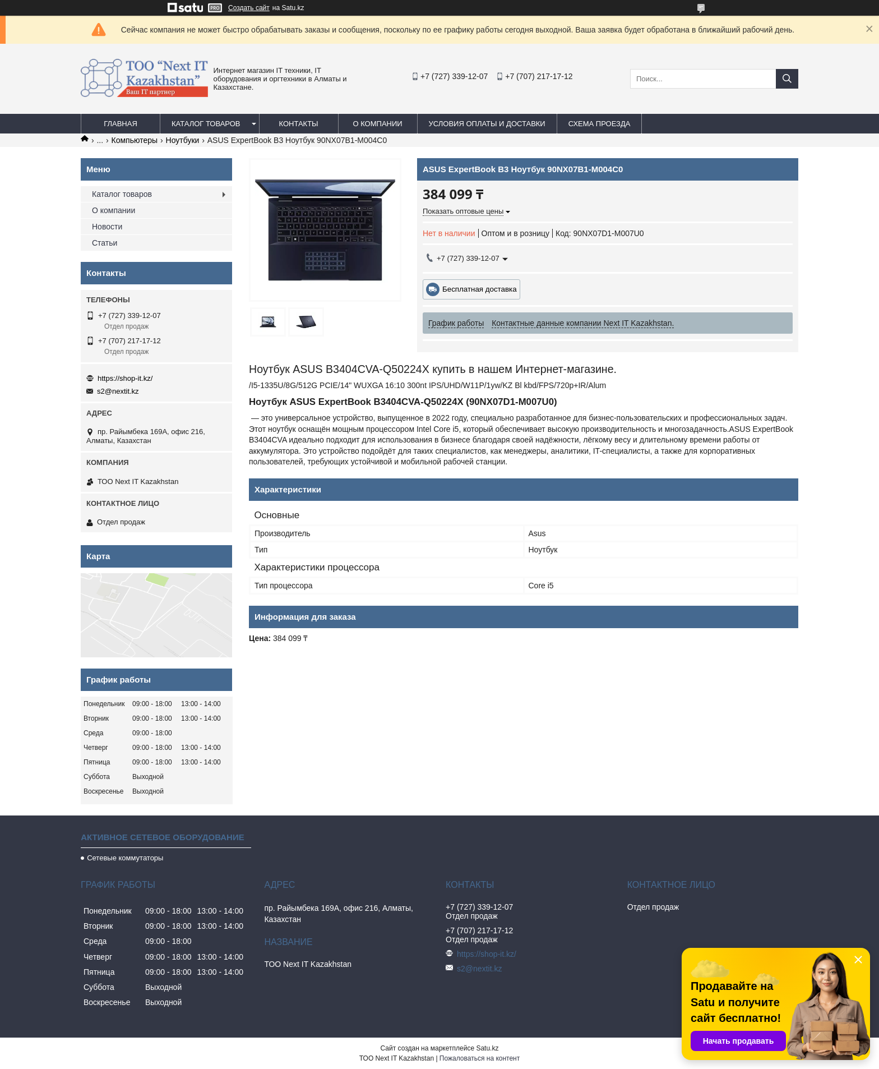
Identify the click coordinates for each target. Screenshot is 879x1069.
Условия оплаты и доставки (487, 123)
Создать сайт (249, 8)
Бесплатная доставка (479, 289)
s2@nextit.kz (118, 391)
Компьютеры (135, 140)
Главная (120, 123)
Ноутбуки (183, 140)
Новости (107, 226)
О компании (377, 123)
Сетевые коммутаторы (125, 858)
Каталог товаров (206, 123)
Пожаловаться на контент (480, 1058)
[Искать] (787, 79)
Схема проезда (599, 123)
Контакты (298, 123)
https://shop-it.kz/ (125, 378)
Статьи (104, 242)
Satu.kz (487, 1048)
